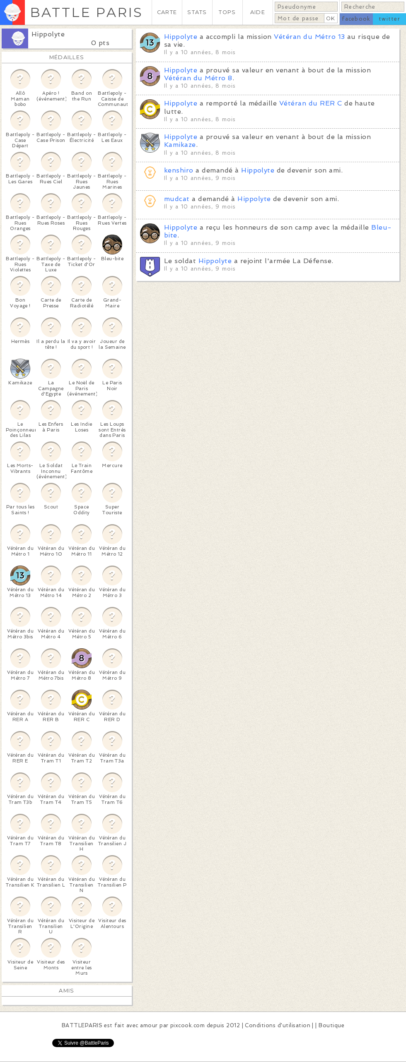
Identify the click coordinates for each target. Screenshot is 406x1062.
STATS (197, 12)
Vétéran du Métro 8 (198, 78)
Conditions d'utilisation (277, 1025)
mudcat (177, 199)
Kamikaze (180, 145)
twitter (389, 19)
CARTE (167, 12)
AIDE (257, 12)
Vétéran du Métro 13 (309, 37)
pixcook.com (187, 1025)
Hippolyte (48, 34)
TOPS (227, 12)
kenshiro (180, 170)
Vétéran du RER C (310, 103)
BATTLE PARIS (86, 12)
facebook (356, 19)
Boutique (331, 1025)
